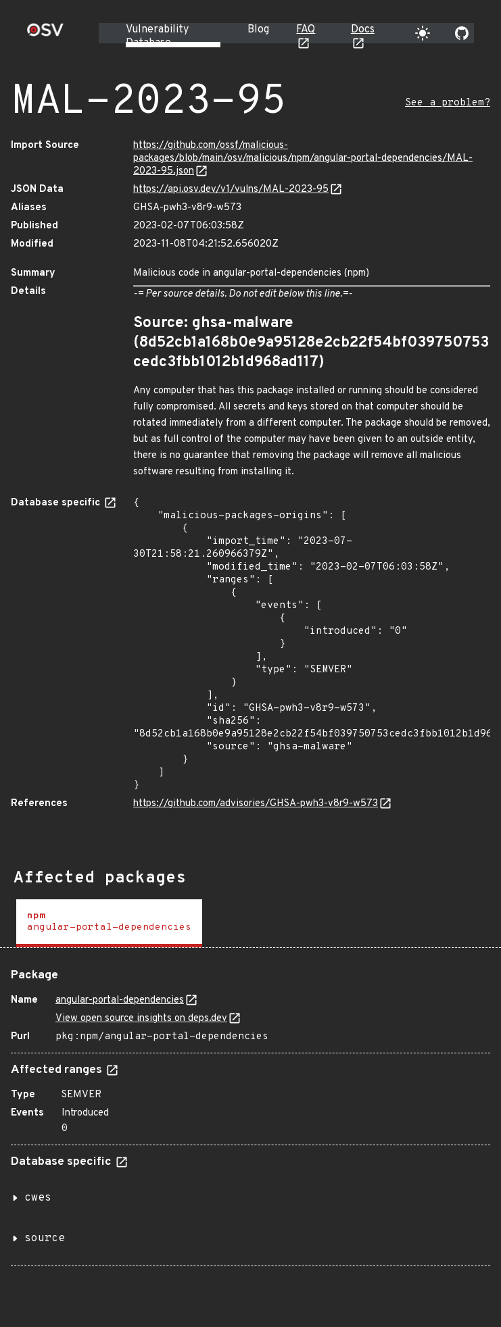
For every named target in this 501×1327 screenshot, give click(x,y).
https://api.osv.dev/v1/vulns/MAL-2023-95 (231, 189)
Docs (363, 29)
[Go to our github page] (462, 33)
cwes (37, 1198)
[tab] (109, 923)
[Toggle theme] (422, 33)
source (44, 1238)
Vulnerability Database (157, 36)
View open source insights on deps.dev (141, 1018)
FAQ (305, 29)
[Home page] (45, 34)
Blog (258, 29)
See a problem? (447, 103)
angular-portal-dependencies (119, 1000)
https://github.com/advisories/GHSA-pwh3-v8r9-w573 (255, 803)
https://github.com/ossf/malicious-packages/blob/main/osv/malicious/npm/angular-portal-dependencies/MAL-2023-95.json (303, 158)
